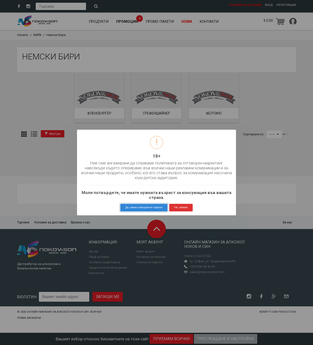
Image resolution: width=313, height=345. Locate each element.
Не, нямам (181, 207)
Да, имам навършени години (143, 207)
